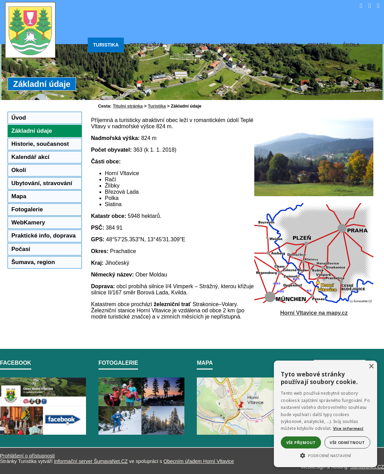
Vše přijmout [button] (301, 442)
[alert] (325, 414)
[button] (325, 455)
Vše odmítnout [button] (347, 442)
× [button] (371, 366)
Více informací (348, 428)
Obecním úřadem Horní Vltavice (198, 461)
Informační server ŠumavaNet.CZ (91, 461)
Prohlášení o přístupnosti (27, 455)
